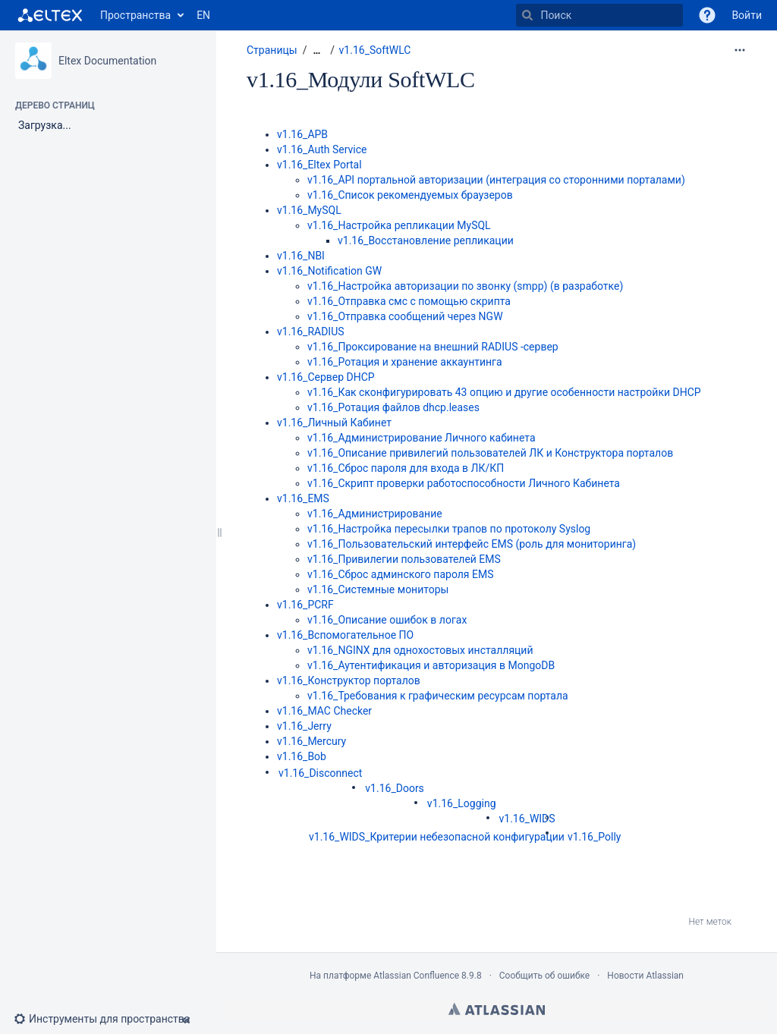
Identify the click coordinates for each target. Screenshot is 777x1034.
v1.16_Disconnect (320, 773)
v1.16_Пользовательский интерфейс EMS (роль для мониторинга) (471, 544)
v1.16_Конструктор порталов (348, 680)
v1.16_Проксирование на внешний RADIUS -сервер (432, 347)
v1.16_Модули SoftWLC (361, 79)
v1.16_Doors (394, 788)
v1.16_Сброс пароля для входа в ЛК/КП (405, 468)
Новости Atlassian (645, 975)
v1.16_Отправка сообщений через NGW (405, 316)
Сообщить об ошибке (544, 975)
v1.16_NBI (301, 256)
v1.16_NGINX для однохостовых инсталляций (420, 650)
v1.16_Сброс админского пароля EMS (400, 574)
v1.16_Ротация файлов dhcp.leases (393, 407)
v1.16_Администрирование (374, 514)
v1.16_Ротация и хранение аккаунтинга (404, 362)
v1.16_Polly (594, 837)
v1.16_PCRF (305, 605)
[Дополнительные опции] (739, 50)
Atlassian (496, 1009)
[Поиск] (527, 15)
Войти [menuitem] (746, 15)
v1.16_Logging (461, 803)
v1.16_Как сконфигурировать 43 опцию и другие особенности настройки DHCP (504, 392)
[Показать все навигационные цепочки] (316, 50)
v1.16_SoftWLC (375, 50)
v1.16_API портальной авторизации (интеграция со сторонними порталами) (496, 180)
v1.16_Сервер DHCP (326, 377)
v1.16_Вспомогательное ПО (345, 635)
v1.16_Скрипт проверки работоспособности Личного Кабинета (463, 483)
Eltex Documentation (107, 61)
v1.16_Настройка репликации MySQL (399, 225)
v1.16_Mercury (311, 741)
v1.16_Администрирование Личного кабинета (421, 438)
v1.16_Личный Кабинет (334, 422)
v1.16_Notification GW (329, 271)
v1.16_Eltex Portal (319, 165)
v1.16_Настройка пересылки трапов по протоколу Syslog (448, 529)
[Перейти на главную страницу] (50, 15)
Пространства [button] (135, 15)
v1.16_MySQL (309, 210)
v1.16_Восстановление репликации (426, 240)
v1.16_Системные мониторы (377, 589)
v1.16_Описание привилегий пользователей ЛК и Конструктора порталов (490, 453)
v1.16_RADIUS (310, 331)
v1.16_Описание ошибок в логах (387, 620)
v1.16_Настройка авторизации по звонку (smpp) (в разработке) (465, 286)
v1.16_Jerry (304, 726)
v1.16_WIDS (527, 818)
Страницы (272, 50)
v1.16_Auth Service (321, 149)
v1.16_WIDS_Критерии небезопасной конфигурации (437, 837)
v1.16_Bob (301, 756)
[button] (707, 15)
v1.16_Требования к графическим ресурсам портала (437, 696)
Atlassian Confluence (416, 975)
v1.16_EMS (303, 498)
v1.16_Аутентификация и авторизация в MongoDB (431, 665)
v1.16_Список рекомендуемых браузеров (410, 195)
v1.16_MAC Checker (324, 711)
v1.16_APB (302, 134)
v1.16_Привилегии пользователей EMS (404, 559)
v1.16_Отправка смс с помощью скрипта (409, 301)
